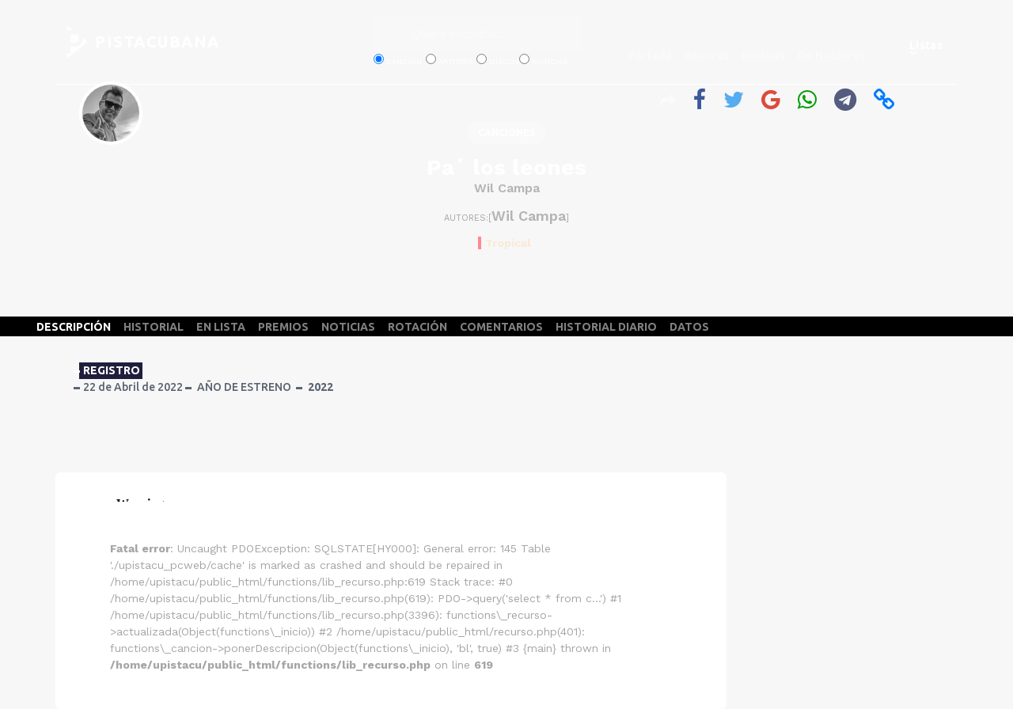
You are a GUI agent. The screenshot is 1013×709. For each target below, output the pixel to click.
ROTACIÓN (417, 326)
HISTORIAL (153, 326)
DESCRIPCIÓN (73, 326)
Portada (650, 55)
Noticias (763, 55)
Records (707, 55)
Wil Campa (507, 187)
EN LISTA (220, 326)
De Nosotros (831, 55)
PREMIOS (283, 326)
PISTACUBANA (157, 41)
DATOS (689, 326)
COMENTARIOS (501, 326)
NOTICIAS (348, 326)
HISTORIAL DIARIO (606, 326)
